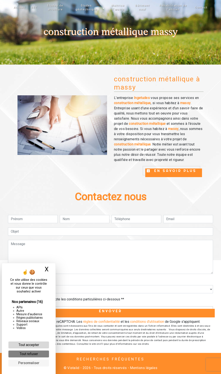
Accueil (20, 7)
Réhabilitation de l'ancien (173, 7)
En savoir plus (171, 170)
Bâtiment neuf (142, 7)
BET (34, 7)
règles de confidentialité (101, 322)
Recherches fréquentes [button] (111, 359)
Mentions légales (143, 368)
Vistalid (73, 368)
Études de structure (55, 7)
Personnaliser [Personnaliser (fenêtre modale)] (28, 363)
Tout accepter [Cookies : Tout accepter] (29, 345)
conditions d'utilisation (147, 322)
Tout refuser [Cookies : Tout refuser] (29, 354)
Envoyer (110, 311)
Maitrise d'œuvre (118, 7)
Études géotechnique (86, 7)
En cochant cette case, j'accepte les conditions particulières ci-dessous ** (68, 299)
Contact (201, 7)
